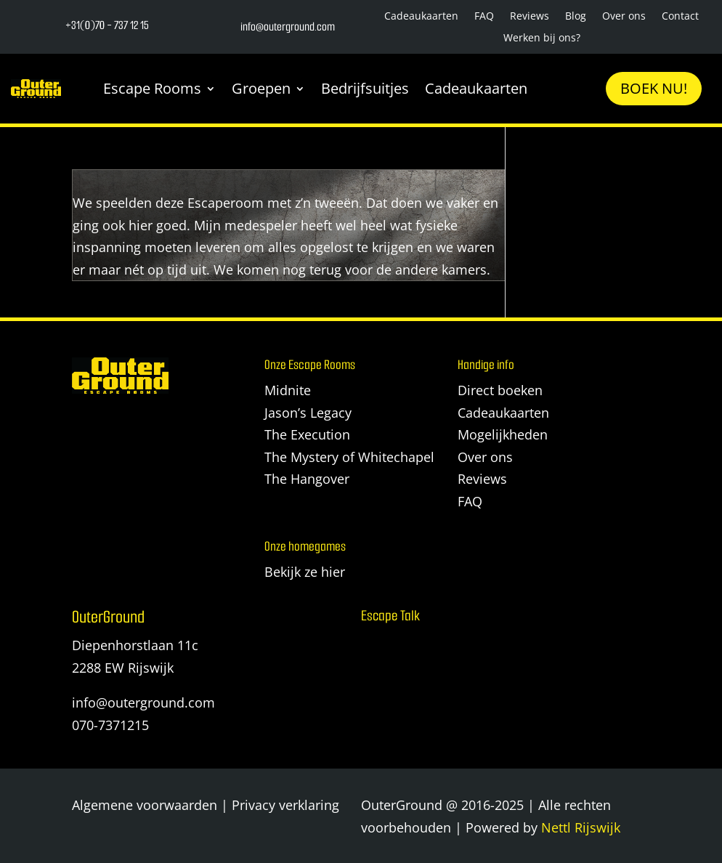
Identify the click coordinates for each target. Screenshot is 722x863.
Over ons (624, 17)
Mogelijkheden (503, 434)
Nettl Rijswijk (580, 827)
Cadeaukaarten (421, 17)
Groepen (261, 88)
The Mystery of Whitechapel (349, 457)
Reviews (529, 17)
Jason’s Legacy (308, 412)
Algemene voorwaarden (144, 805)
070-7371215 (110, 725)
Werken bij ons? (541, 38)
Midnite (287, 390)
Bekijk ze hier (304, 571)
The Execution (307, 434)
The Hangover (306, 478)
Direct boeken (500, 390)
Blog (575, 17)
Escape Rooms (152, 88)
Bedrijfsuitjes (365, 88)
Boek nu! (653, 88)
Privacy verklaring (285, 805)
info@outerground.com (143, 702)
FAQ (484, 17)
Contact (680, 17)
